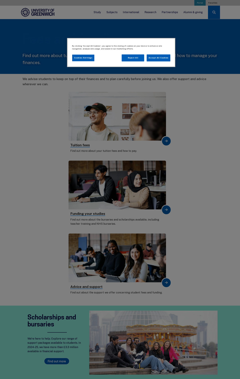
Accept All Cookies (158, 58)
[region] (121, 52)
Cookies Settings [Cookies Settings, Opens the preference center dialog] (83, 58)
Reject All (133, 58)
